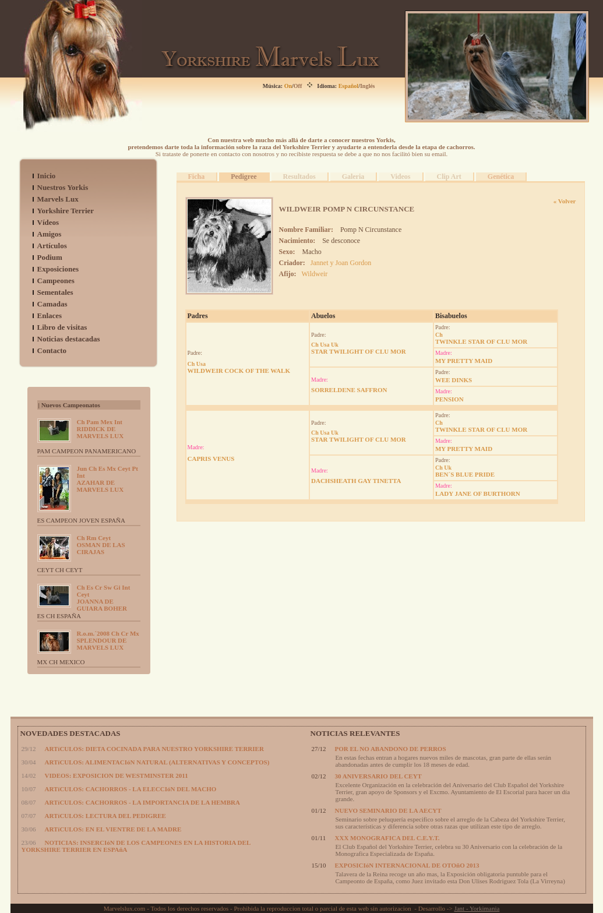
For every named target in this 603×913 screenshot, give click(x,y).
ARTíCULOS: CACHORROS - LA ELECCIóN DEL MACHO (131, 788)
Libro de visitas (62, 327)
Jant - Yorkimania (476, 908)
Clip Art (449, 176)
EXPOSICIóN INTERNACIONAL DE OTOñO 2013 (407, 865)
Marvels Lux (58, 199)
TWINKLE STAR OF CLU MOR (481, 338)
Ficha (196, 176)
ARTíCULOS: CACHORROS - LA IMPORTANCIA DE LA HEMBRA (142, 802)
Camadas (52, 303)
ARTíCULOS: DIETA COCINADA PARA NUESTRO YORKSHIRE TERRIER (154, 748)
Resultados (299, 176)
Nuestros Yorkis (63, 187)
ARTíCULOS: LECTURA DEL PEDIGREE (105, 815)
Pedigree (243, 176)
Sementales (55, 292)
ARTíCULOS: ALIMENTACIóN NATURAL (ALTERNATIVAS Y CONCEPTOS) (157, 762)
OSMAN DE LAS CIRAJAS (101, 544)
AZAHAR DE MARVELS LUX (107, 479)
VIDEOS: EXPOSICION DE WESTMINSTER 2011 (116, 775)
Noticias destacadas (68, 338)
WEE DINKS (453, 379)
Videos (400, 176)
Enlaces (49, 315)
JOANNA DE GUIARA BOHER (104, 598)
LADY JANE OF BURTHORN (477, 493)
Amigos (49, 234)
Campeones (56, 280)
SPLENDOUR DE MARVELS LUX (108, 640)
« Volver (564, 201)
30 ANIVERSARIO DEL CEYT (378, 776)
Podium (49, 257)
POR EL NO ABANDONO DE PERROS (390, 748)
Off (298, 86)
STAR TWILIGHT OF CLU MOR (358, 348)
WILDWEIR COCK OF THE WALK (239, 367)
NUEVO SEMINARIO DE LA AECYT (388, 810)
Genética (501, 176)
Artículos (52, 245)
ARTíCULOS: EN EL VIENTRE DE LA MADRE (113, 829)
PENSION (449, 399)
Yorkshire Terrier (65, 210)
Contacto (52, 350)
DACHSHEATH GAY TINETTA (356, 480)
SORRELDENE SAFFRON (349, 389)
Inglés (367, 86)
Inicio (46, 175)
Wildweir (315, 274)
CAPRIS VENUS (211, 458)
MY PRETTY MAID (463, 360)
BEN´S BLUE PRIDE (465, 471)
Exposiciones (58, 269)
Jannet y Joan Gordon (341, 263)
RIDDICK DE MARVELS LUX (100, 428)
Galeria (353, 176)
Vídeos (48, 222)
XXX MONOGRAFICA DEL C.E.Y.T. (387, 837)
